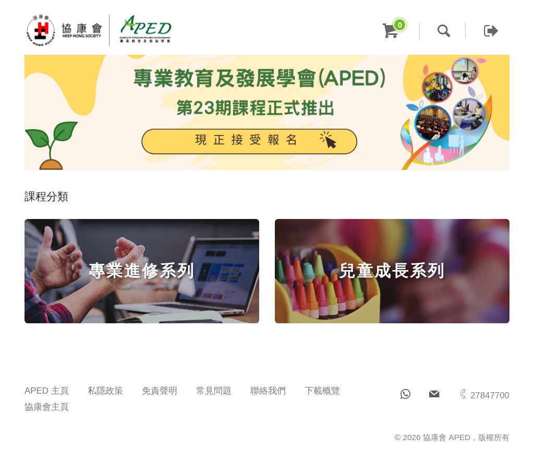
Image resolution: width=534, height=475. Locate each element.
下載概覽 (322, 391)
